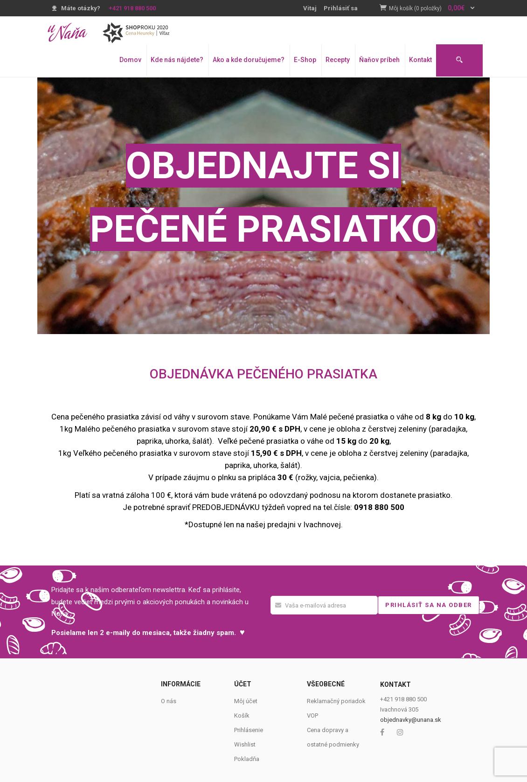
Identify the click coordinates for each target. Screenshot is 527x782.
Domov (130, 59)
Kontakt (420, 59)
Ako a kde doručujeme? (248, 59)
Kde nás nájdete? (177, 59)
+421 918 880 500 (132, 8)
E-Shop (305, 59)
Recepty (338, 59)
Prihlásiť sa (341, 8)
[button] (432, 8)
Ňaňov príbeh (379, 59)
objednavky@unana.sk (410, 719)
